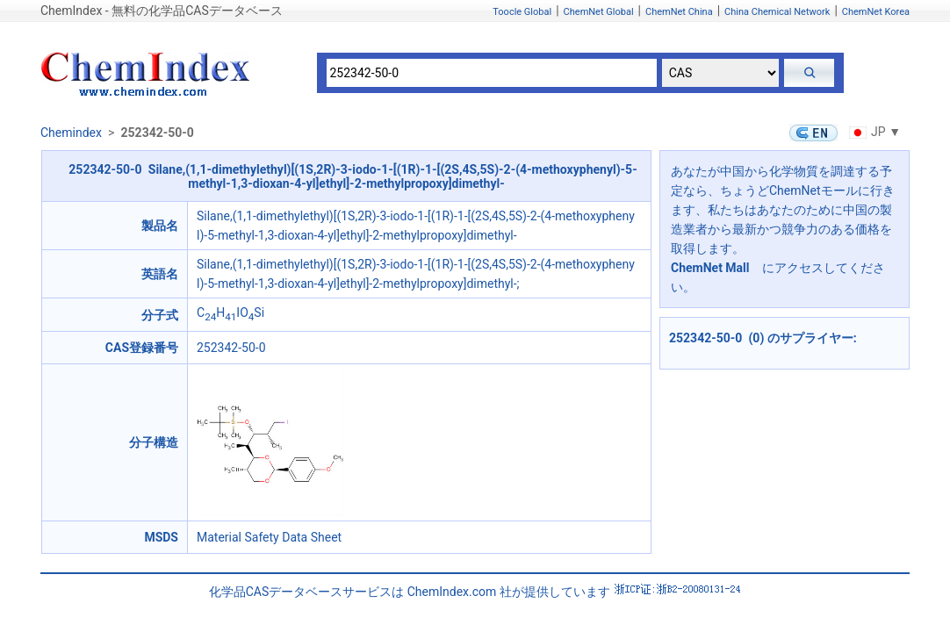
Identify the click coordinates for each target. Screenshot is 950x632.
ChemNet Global (599, 12)
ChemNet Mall (710, 268)
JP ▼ (873, 132)
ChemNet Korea (876, 12)
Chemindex (71, 133)
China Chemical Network (777, 12)
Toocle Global (522, 12)
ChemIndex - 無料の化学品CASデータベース (161, 11)
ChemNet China (679, 12)
